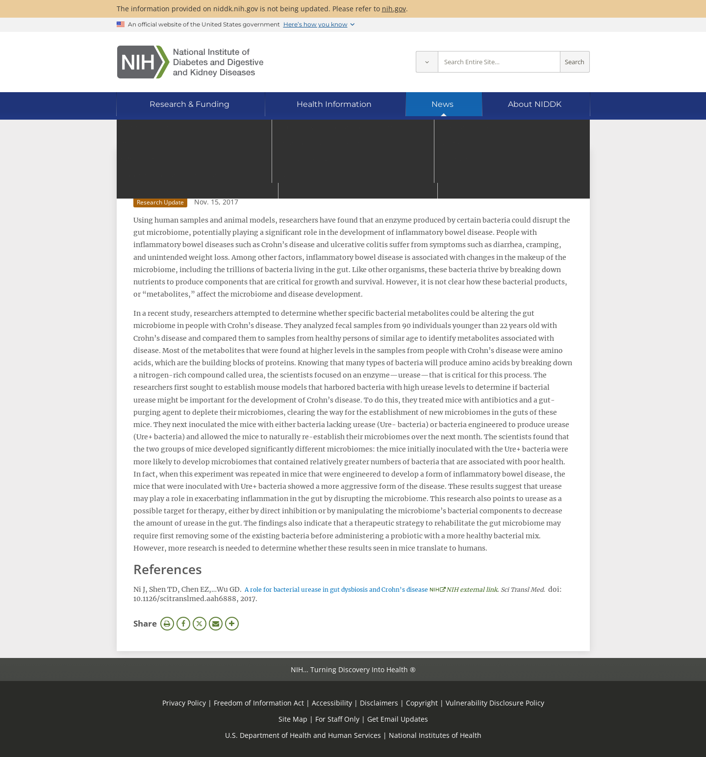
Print (167, 624)
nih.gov (394, 8)
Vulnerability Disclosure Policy (495, 702)
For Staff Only (337, 719)
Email (216, 624)
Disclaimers (379, 702)
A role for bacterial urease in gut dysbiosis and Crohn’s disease (336, 589)
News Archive (165, 159)
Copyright (422, 702)
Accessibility (332, 702)
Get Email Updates (397, 719)
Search (574, 62)
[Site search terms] (499, 62)
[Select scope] (427, 62)
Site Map (292, 719)
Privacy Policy (184, 702)
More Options (232, 624)
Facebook (183, 624)
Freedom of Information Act (259, 702)
